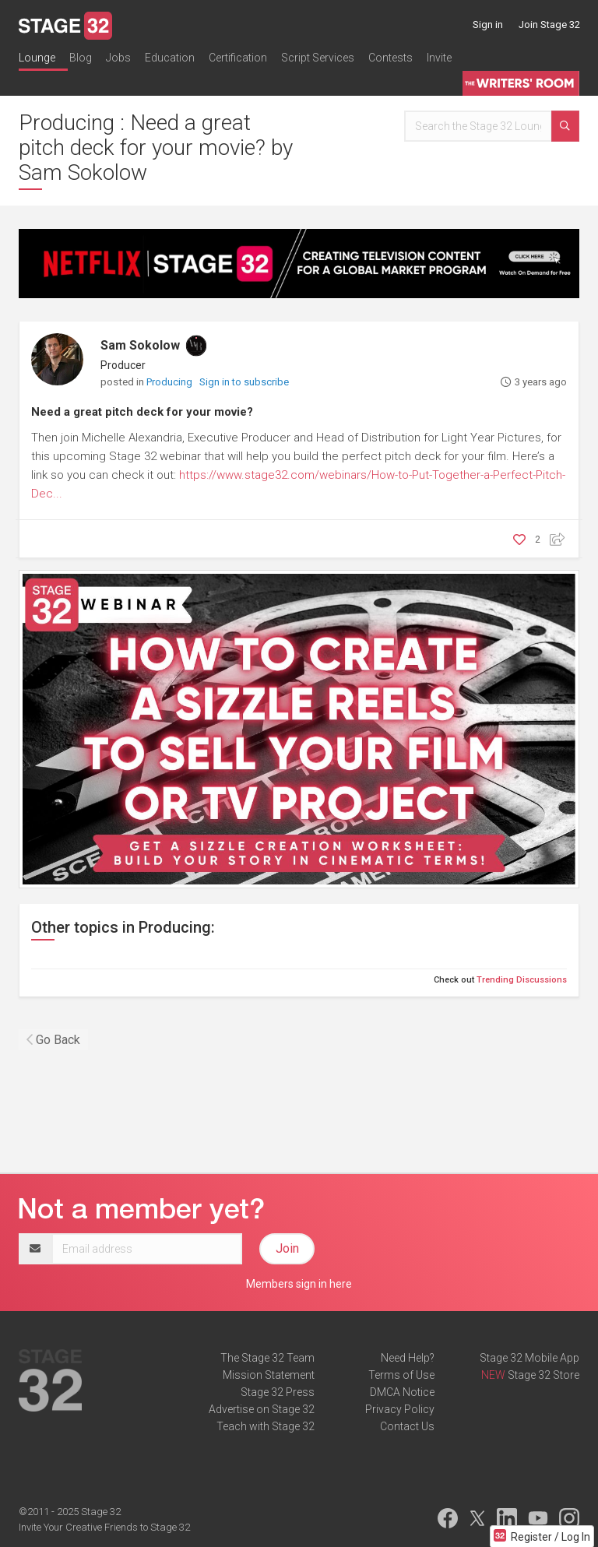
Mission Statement (269, 1375)
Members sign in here (299, 1284)
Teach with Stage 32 (265, 1426)
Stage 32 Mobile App (529, 1358)
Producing (170, 382)
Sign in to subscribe (244, 382)
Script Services (317, 57)
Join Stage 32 (549, 24)
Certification (238, 57)
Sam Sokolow (140, 345)
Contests (390, 57)
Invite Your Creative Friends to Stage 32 (104, 1527)
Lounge (37, 57)
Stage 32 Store (543, 1375)
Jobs (118, 57)
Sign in (488, 24)
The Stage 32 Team (267, 1358)
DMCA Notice (402, 1392)
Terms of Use (401, 1375)
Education (170, 57)
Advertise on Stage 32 (262, 1409)
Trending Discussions (522, 980)
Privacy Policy (399, 1409)
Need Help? (407, 1358)
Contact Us (407, 1426)
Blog (80, 57)
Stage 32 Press (278, 1392)
